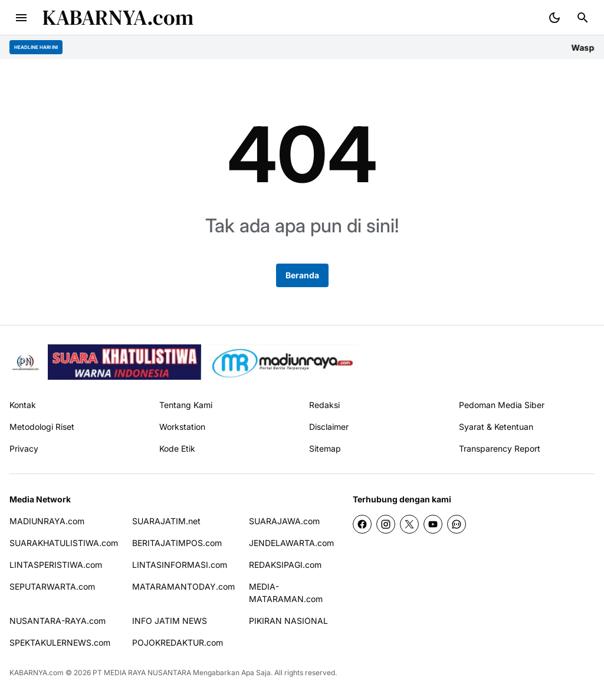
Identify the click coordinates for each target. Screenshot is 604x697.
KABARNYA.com (117, 17)
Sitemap (325, 448)
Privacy (23, 448)
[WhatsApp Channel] (456, 524)
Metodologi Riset (41, 427)
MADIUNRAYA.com (46, 521)
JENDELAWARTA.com (291, 543)
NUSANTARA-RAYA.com (57, 621)
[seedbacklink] (124, 362)
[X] (409, 524)
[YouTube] (433, 524)
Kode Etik (177, 448)
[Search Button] (583, 17)
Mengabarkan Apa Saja (232, 672)
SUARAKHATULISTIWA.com (63, 543)
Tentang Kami (185, 405)
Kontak (22, 405)
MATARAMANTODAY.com (183, 586)
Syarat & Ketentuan (496, 427)
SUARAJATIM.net (166, 521)
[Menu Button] (21, 17)
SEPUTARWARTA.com (52, 586)
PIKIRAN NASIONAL (288, 621)
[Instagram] (385, 524)
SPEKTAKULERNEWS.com (59, 642)
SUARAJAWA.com (284, 521)
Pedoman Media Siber (501, 405)
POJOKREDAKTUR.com (177, 642)
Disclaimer (329, 427)
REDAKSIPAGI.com (285, 565)
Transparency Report (499, 448)
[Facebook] (362, 524)
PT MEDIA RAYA (119, 672)
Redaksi (324, 405)
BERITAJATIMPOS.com (177, 543)
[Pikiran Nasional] (25, 362)
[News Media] (283, 362)
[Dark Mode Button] (554, 17)
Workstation (182, 427)
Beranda (302, 275)
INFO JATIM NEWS (169, 621)
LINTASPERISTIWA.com (55, 565)
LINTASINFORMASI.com (179, 565)
